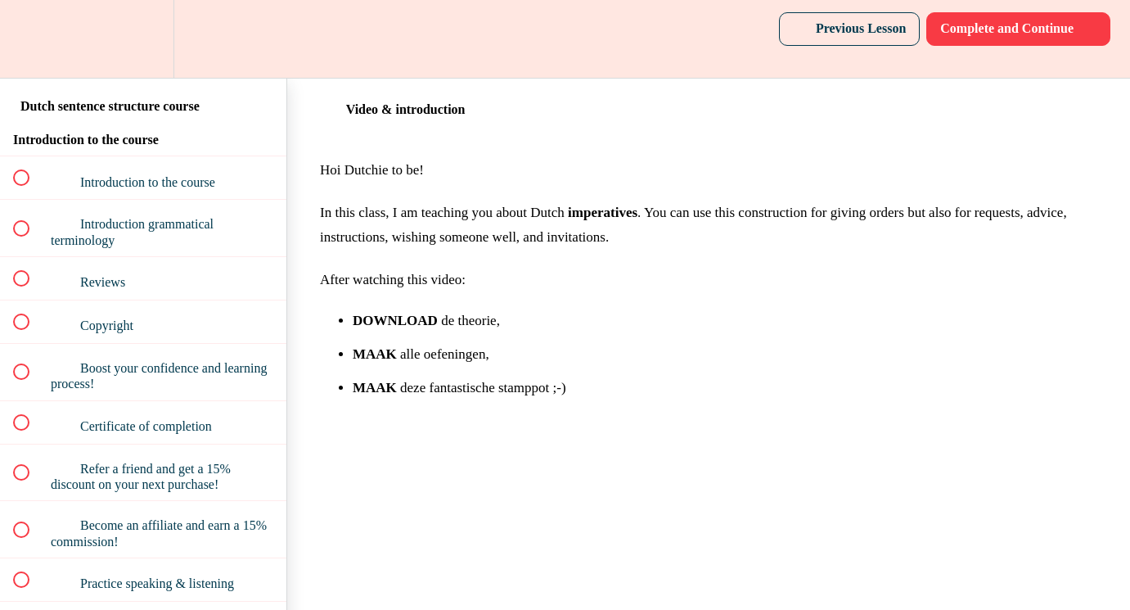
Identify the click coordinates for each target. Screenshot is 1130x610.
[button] (30, 39)
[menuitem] (143, 39)
